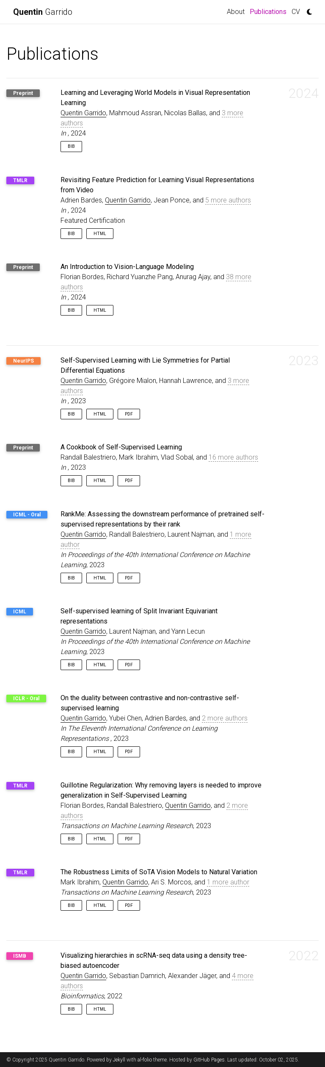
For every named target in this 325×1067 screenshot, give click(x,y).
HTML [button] (100, 233)
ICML (19, 612)
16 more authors (233, 457)
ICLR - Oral (26, 698)
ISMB (19, 956)
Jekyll (119, 1060)
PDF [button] (129, 414)
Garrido (42, 12)
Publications (269, 11)
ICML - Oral (27, 515)
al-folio (145, 1060)
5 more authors (228, 200)
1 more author (228, 882)
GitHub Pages (209, 1060)
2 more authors (225, 718)
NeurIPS (23, 361)
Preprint (23, 93)
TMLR (20, 180)
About (236, 12)
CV (296, 12)
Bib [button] (71, 146)
